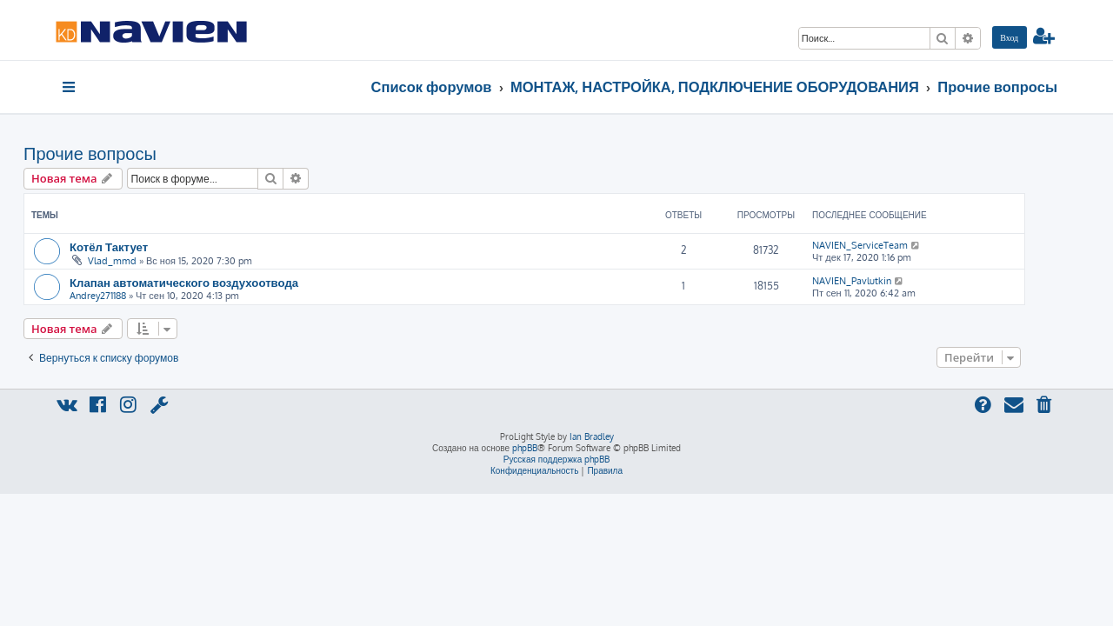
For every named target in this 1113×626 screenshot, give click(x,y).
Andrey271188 (130, 296)
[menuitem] (1009, 37)
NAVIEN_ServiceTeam (892, 245)
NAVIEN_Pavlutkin (883, 281)
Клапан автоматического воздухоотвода (216, 282)
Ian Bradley (592, 436)
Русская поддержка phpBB (556, 459)
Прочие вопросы (122, 153)
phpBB (524, 448)
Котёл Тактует (141, 246)
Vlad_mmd (144, 261)
